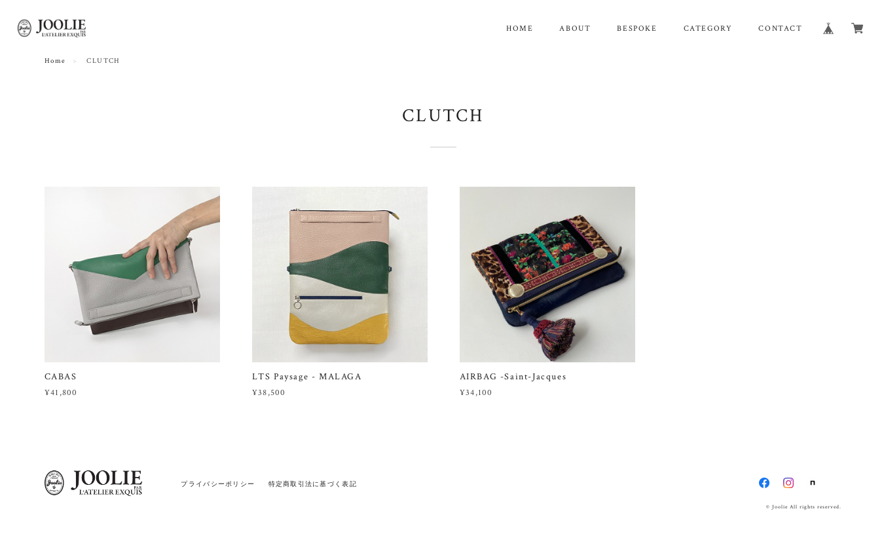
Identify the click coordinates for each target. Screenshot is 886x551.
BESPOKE (637, 28)
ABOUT (575, 28)
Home (55, 61)
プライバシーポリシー (218, 483)
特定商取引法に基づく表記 (312, 483)
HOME (519, 28)
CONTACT (780, 28)
